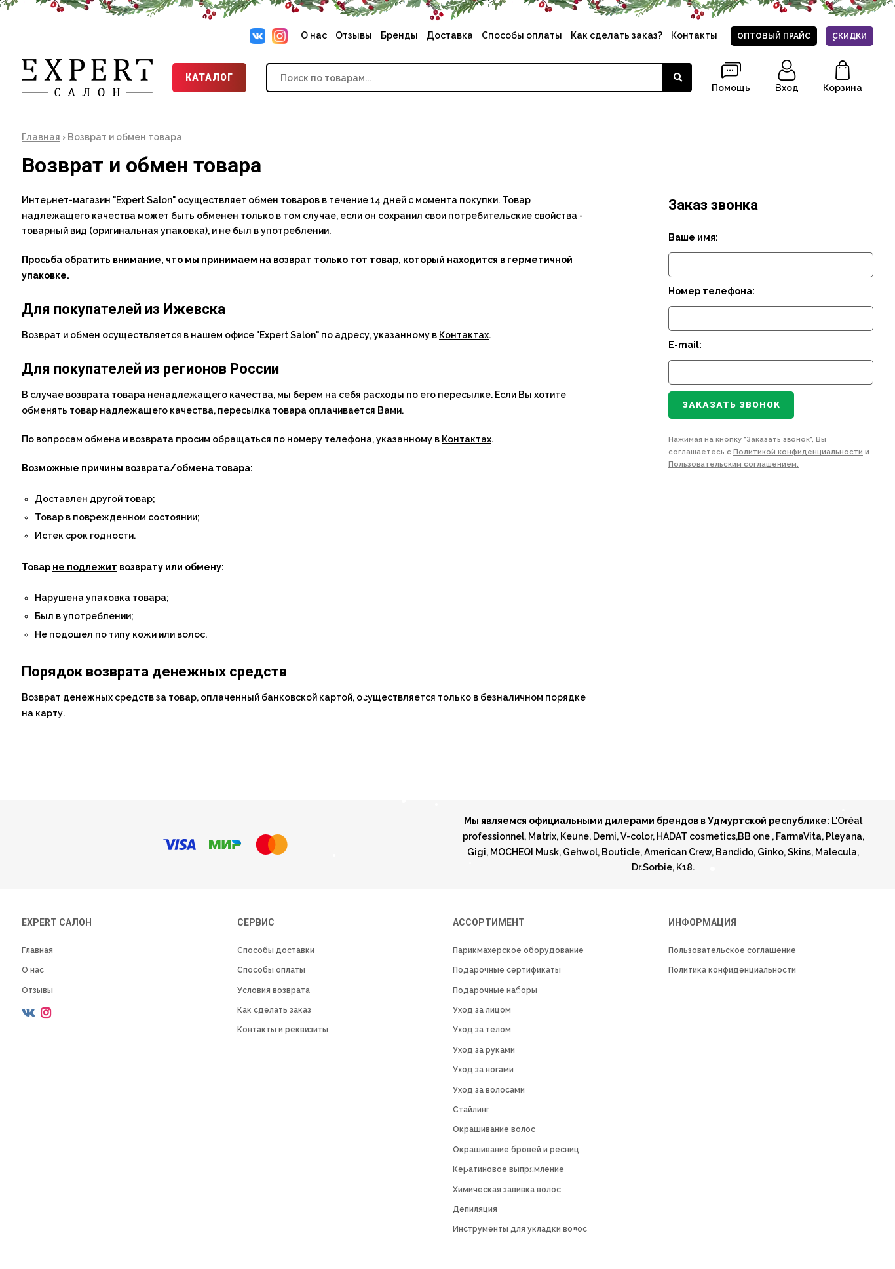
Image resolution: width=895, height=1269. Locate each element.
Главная (41, 137)
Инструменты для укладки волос (520, 1229)
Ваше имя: (693, 237)
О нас (314, 35)
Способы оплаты (522, 35)
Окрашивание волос (494, 1129)
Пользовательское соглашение (732, 950)
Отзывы (353, 35)
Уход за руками (484, 1050)
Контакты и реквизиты (282, 1029)
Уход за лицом (482, 1010)
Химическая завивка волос (507, 1189)
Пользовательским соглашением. (733, 464)
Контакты (694, 35)
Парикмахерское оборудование (518, 950)
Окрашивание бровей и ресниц (516, 1149)
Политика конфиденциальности (732, 970)
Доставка (450, 35)
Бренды (399, 35)
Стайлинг (471, 1109)
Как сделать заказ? (616, 35)
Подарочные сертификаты (507, 970)
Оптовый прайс (773, 36)
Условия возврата (273, 990)
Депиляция (475, 1209)
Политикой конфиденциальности (798, 452)
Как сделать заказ (274, 1010)
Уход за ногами (483, 1069)
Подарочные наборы (495, 990)
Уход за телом (482, 1029)
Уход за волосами (489, 1090)
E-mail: (685, 345)
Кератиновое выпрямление (508, 1169)
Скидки (849, 36)
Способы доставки (275, 950)
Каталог (209, 77)
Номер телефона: (711, 291)
